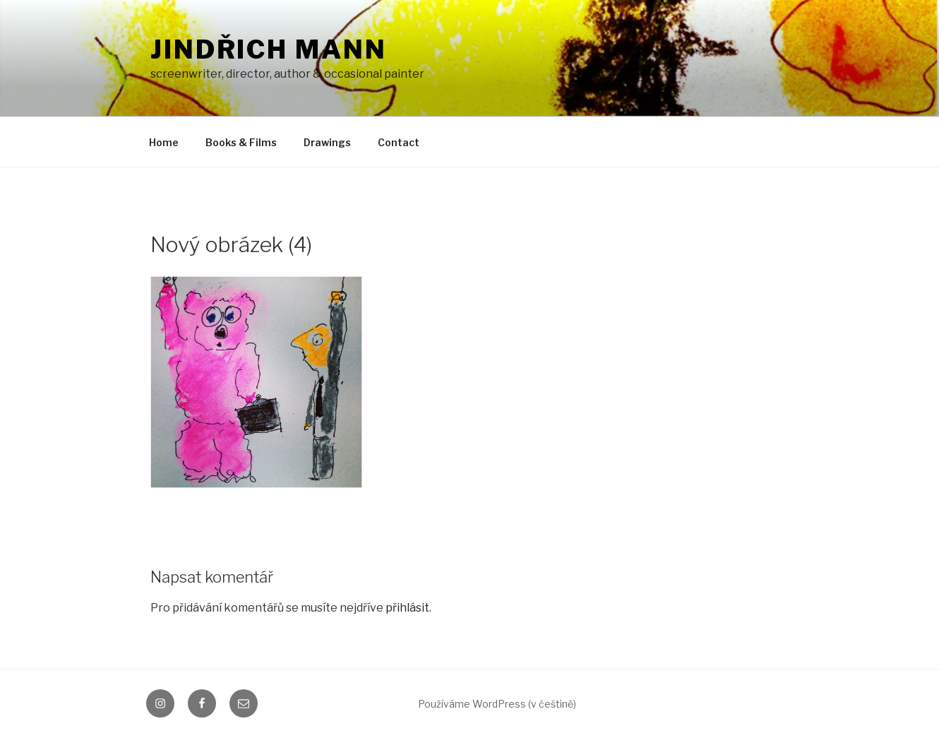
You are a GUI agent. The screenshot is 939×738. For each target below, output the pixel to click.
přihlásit (407, 607)
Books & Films (241, 142)
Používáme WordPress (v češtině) (497, 704)
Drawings (327, 142)
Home (164, 142)
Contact (398, 142)
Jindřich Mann (268, 49)
